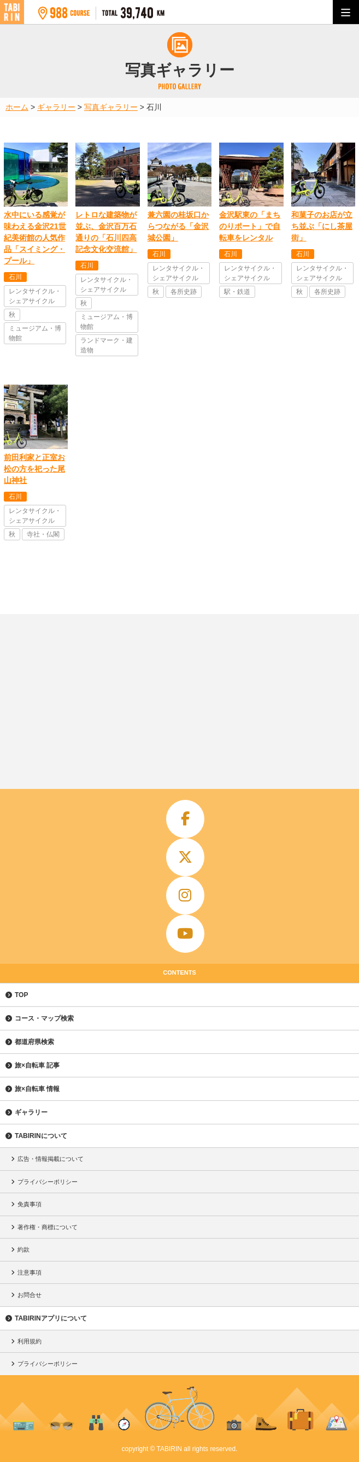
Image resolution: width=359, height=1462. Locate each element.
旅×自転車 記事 (37, 1065)
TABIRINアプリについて (51, 1318)
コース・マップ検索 (44, 1018)
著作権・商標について (47, 1227)
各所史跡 (183, 292)
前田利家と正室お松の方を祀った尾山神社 (34, 469)
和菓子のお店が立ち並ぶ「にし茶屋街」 (321, 226)
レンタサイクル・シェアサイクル (35, 296)
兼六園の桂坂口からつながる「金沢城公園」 (178, 226)
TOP (21, 995)
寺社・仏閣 (43, 534)
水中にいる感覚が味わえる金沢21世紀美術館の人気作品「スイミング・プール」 (35, 237)
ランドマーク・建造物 (106, 345)
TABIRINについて (41, 1136)
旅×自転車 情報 (37, 1089)
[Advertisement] (179, 696)
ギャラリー (31, 1112)
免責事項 (29, 1204)
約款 (23, 1249)
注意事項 (29, 1272)
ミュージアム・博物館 (35, 333)
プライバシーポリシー (47, 1181)
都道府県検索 (34, 1042)
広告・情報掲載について (50, 1159)
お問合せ (29, 1295)
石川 (15, 277)
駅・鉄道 (237, 292)
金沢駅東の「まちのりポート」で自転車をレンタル (249, 226)
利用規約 (29, 1341)
